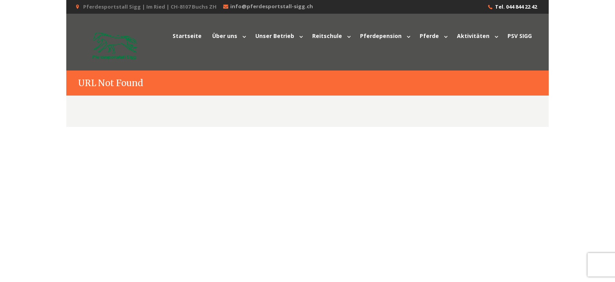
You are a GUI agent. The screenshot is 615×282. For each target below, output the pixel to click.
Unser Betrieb (274, 36)
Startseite (187, 36)
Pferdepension (381, 36)
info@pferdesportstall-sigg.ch (267, 6)
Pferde (429, 36)
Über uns (224, 36)
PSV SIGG (520, 36)
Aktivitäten (473, 36)
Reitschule (327, 36)
